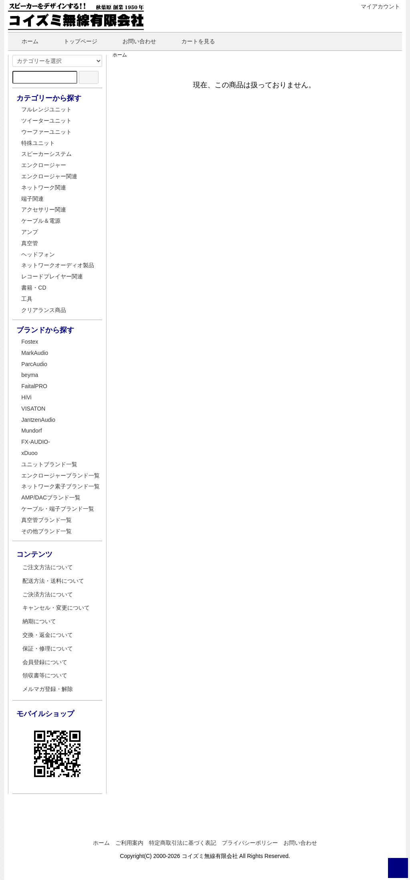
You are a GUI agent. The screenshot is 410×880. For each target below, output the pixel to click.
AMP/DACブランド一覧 (50, 497)
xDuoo (29, 453)
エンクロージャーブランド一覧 (60, 475)
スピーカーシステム (46, 154)
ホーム (24, 41)
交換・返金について (47, 635)
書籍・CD (33, 287)
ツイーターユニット (46, 120)
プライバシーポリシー (250, 843)
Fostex (29, 341)
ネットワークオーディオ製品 (57, 265)
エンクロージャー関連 (49, 176)
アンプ (29, 232)
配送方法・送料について (53, 581)
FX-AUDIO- (35, 442)
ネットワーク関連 (43, 187)
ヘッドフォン (38, 254)
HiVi (26, 397)
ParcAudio (34, 364)
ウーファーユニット (46, 132)
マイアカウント (376, 6)
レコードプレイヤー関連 (52, 276)
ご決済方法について (47, 594)
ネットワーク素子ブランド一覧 (60, 486)
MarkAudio (34, 353)
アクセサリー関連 (43, 209)
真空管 (29, 243)
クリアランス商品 (43, 310)
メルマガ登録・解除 (47, 689)
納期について (39, 621)
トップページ (74, 41)
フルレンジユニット (46, 109)
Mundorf (31, 430)
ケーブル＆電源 (40, 220)
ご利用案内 (129, 843)
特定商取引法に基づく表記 (182, 843)
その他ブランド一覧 (46, 531)
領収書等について (44, 675)
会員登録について (44, 662)
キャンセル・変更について (56, 607)
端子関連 (32, 198)
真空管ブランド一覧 (46, 520)
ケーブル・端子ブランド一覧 (57, 508)
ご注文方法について (47, 567)
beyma (29, 375)
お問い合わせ (133, 41)
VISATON (33, 408)
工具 (26, 299)
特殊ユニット (38, 143)
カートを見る (192, 41)
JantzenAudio (38, 420)
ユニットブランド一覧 (49, 464)
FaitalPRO (34, 386)
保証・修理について (47, 648)
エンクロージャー (43, 165)
